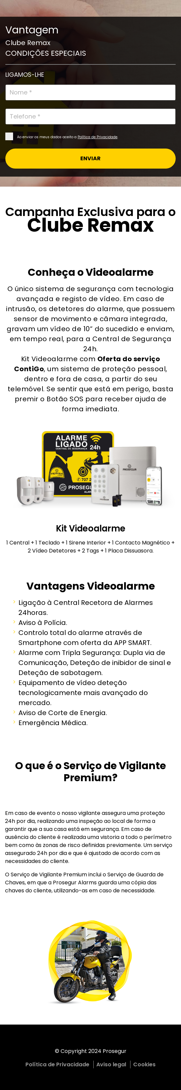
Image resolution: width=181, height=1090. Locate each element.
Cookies (144, 1064)
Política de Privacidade (97, 137)
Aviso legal (111, 1064)
